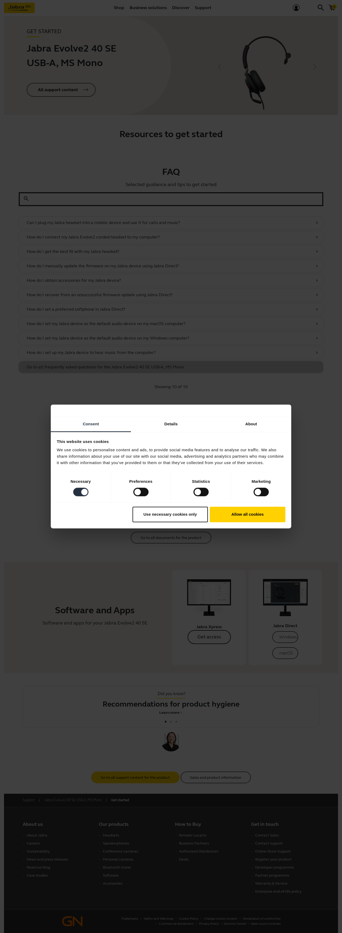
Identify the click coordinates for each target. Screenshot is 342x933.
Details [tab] (171, 424)
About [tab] (251, 424)
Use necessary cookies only (170, 514)
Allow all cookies (247, 514)
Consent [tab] (91, 424)
